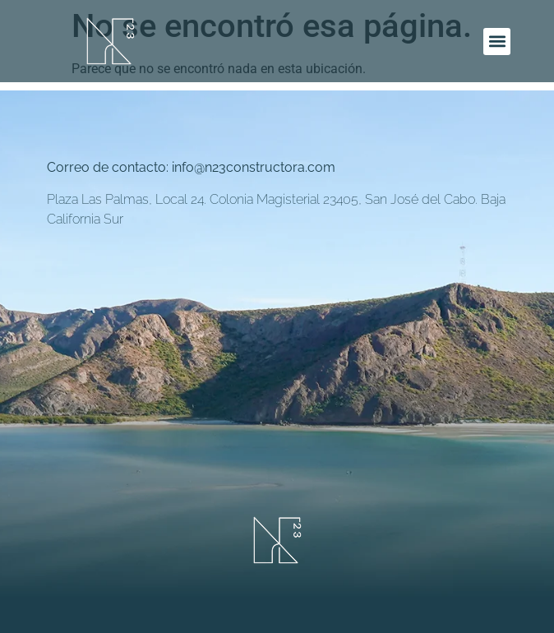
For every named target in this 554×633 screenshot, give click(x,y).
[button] (496, 41)
